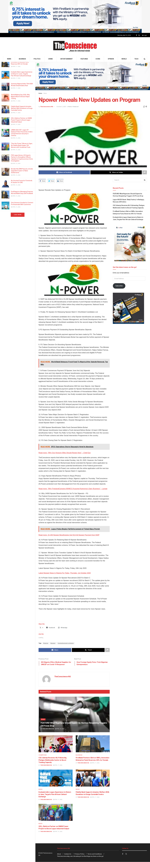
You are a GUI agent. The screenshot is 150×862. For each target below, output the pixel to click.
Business (22, 59)
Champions (43, 755)
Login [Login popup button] (144, 35)
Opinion (111, 59)
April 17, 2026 (57, 765)
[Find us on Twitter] (139, 35)
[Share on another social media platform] (144, 172)
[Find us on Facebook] (136, 35)
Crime (50, 59)
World (124, 59)
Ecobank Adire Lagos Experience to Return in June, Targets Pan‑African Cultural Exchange (21, 74)
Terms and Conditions (95, 854)
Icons (98, 59)
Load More (17, 214)
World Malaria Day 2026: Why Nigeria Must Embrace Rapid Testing (20, 96)
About (59, 854)
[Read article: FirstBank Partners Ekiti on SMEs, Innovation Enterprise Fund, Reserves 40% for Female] (93, 743)
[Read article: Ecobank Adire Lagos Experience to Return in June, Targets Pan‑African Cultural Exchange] (56, 778)
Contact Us (67, 854)
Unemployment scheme (66, 643)
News (9, 59)
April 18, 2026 (59, 729)
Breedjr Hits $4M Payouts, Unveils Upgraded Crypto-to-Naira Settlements (22, 170)
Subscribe (119, 286)
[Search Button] (144, 59)
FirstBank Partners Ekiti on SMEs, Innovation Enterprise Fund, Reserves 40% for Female (21, 62)
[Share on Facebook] (64, 172)
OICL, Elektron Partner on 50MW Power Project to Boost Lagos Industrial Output (21, 120)
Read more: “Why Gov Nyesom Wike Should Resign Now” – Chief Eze (65, 453)
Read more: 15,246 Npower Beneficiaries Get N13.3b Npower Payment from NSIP (69, 535)
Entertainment (66, 59)
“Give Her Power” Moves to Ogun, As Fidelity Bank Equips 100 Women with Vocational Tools (21, 145)
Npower (53, 643)
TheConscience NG (46, 106)
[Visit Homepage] (75, 46)
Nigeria (45, 643)
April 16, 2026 (57, 831)
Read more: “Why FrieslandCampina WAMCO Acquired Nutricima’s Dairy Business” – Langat (73, 489)
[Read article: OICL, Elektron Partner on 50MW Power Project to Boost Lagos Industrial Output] (56, 812)
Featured (84, 59)
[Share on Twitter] (116, 172)
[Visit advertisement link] (75, 16)
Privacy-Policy (79, 854)
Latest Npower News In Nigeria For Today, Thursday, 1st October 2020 (65, 573)
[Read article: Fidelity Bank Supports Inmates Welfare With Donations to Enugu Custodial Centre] (93, 778)
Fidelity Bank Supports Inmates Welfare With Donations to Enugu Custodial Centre (21, 108)
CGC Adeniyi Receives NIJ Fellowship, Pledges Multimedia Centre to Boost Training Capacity (53, 760)
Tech (136, 59)
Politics (37, 59)
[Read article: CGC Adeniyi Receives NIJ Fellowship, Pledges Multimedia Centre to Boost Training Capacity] (56, 743)
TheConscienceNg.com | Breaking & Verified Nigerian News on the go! (80, 856)
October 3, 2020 (61, 106)
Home (40, 93)
